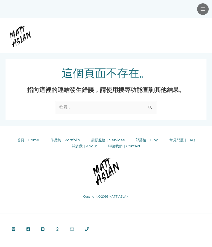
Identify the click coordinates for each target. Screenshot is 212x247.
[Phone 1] (86, 229)
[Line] (43, 229)
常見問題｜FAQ (182, 140)
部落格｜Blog (147, 140)
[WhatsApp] (57, 229)
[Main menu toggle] (203, 9)
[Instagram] (13, 229)
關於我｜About (84, 146)
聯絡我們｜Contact (124, 146)
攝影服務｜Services (107, 140)
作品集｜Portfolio (65, 140)
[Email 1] (72, 229)
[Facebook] (28, 229)
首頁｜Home (28, 140)
